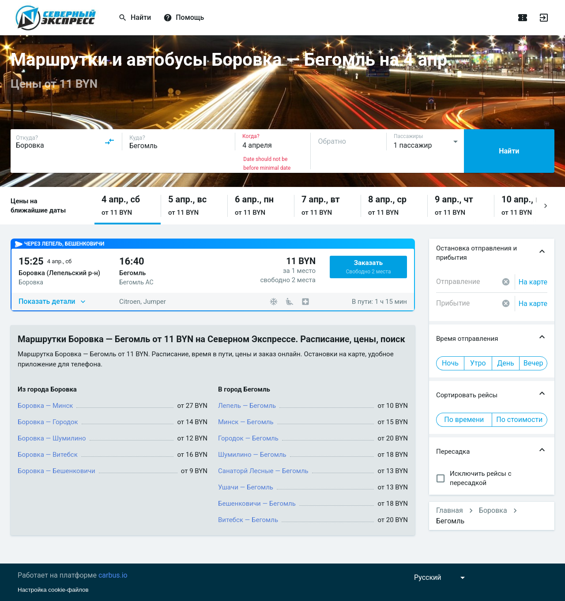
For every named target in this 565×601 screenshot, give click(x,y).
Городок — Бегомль (248, 438)
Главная (449, 510)
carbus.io (113, 575)
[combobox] (65, 141)
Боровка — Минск (45, 406)
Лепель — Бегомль (247, 406)
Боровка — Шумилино (52, 438)
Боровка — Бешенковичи (56, 471)
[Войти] (543, 17)
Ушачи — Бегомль (245, 487)
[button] (127, 205)
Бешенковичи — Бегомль (257, 504)
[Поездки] (522, 17)
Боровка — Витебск (48, 455)
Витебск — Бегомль (248, 520)
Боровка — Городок (48, 422)
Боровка (493, 510)
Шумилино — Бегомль (252, 455)
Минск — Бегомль (246, 422)
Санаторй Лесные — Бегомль (263, 471)
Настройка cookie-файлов (53, 589)
